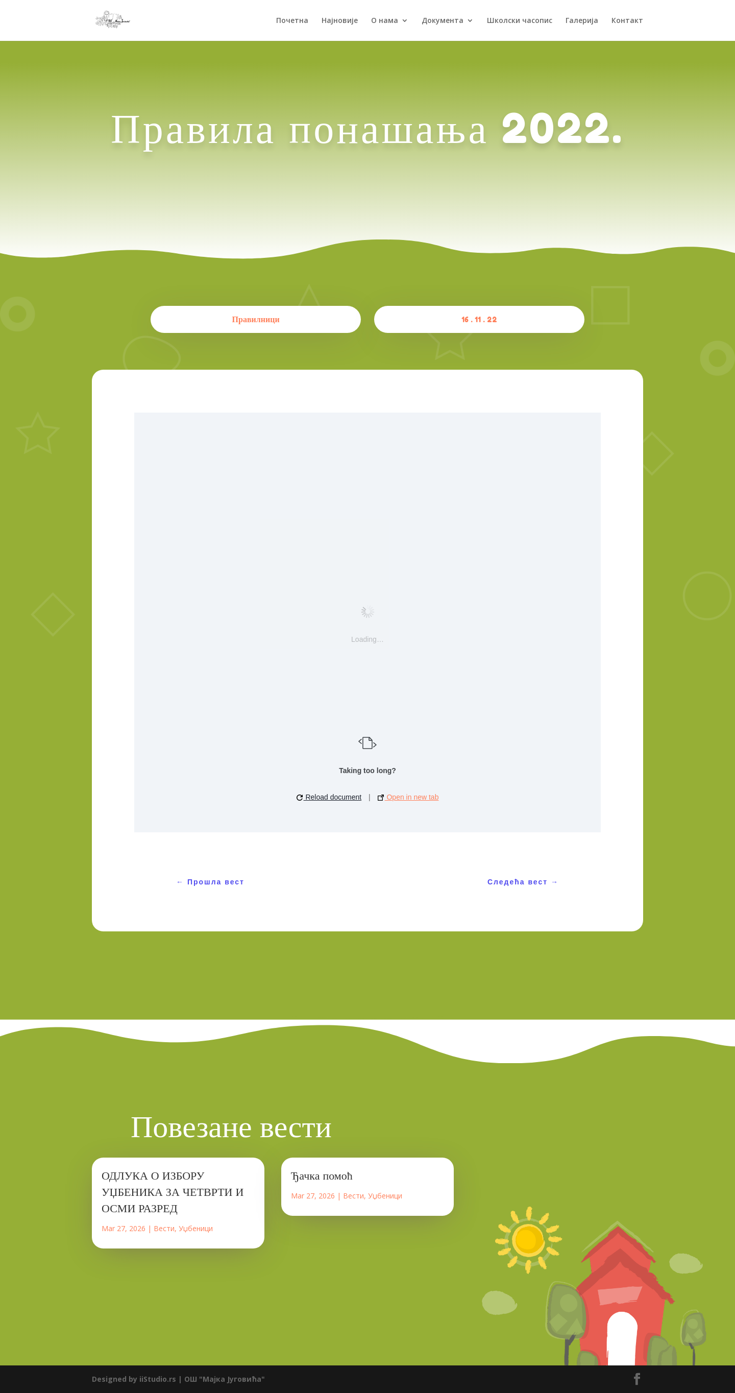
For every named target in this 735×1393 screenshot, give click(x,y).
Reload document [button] (329, 797)
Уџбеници (196, 1228)
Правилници (256, 319)
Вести (164, 1228)
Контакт (627, 21)
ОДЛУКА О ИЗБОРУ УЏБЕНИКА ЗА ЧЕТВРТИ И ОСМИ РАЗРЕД (172, 1192)
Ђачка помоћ (322, 1175)
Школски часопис (519, 21)
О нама (384, 21)
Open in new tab (408, 797)
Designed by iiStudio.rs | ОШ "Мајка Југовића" (178, 1379)
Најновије (340, 21)
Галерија (582, 21)
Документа (442, 21)
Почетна (292, 21)
